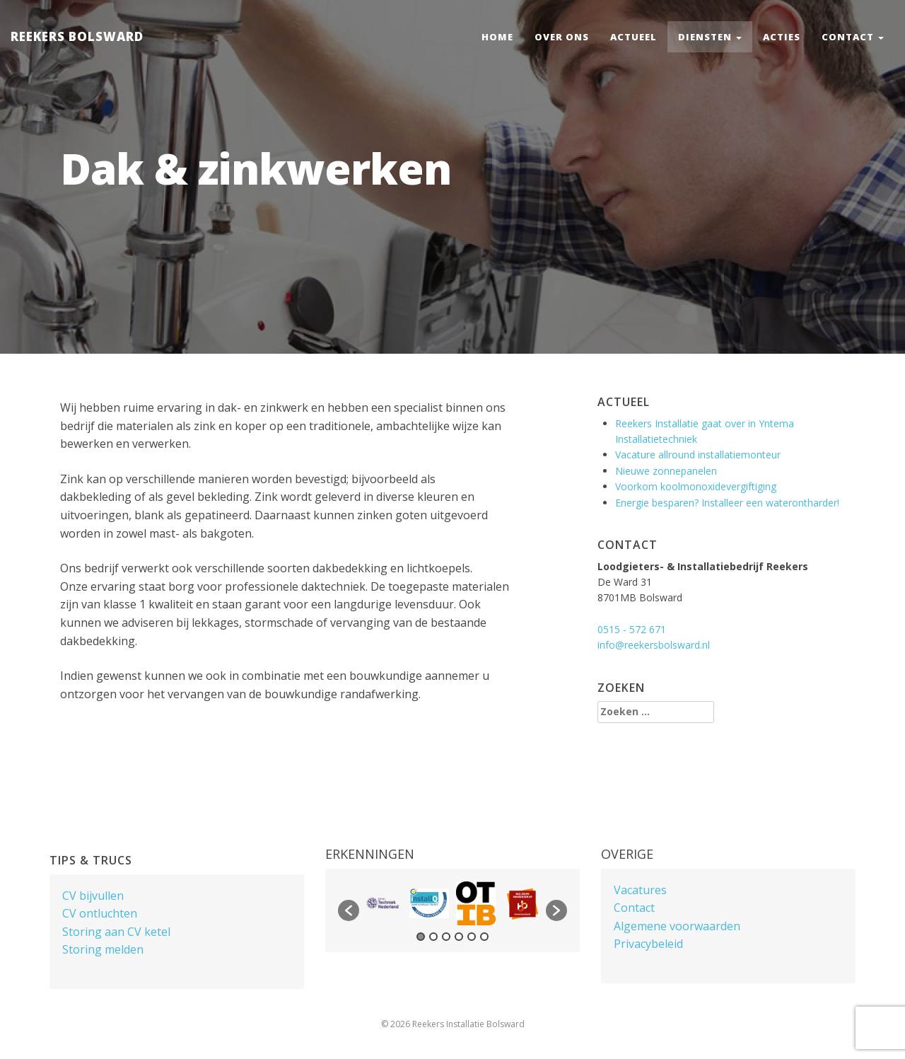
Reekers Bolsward (77, 36)
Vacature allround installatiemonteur (698, 454)
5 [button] (471, 936)
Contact (853, 36)
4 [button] (459, 936)
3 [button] (446, 936)
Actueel (633, 36)
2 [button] (433, 936)
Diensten (710, 36)
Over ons (562, 36)
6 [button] (484, 936)
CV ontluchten (99, 913)
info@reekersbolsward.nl (653, 645)
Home (497, 36)
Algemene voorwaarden (677, 926)
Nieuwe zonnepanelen (666, 471)
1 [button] (420, 936)
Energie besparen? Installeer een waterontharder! (727, 502)
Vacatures (640, 890)
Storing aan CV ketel (116, 931)
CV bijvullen (93, 895)
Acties (781, 36)
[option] (382, 903)
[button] (348, 910)
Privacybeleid (648, 943)
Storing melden (103, 949)
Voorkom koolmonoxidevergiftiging (695, 486)
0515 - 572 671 (631, 629)
